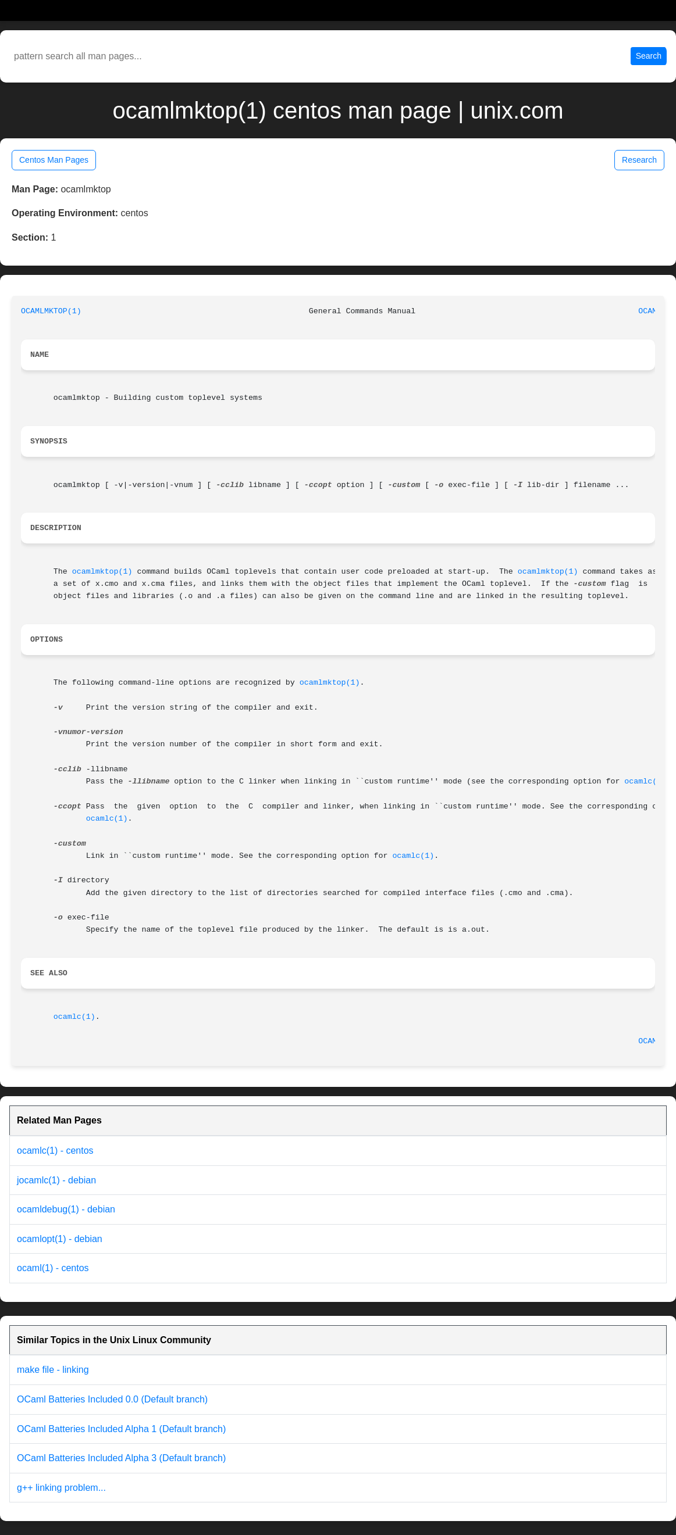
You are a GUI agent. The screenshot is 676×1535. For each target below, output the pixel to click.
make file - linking (53, 1370)
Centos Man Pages (53, 159)
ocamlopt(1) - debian (59, 1239)
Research (639, 159)
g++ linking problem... (61, 1488)
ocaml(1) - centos (53, 1268)
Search (648, 55)
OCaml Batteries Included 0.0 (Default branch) (112, 1399)
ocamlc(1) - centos (55, 1150)
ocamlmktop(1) (102, 571)
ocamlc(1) (645, 781)
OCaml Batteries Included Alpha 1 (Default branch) (121, 1429)
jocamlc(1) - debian (56, 1180)
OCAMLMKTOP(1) (51, 311)
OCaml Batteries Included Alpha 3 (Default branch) (121, 1458)
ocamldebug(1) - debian (66, 1209)
